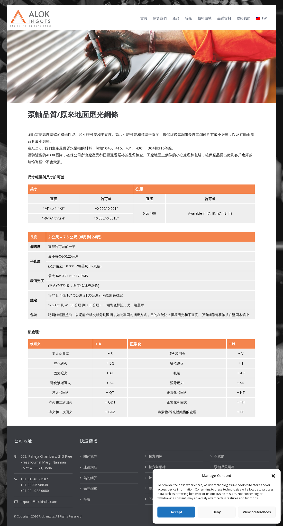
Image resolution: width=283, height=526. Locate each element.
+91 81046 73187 (34, 479)
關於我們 (160, 18)
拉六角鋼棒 (157, 467)
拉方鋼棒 (155, 456)
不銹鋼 (219, 456)
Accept (176, 512)
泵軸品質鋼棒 (224, 467)
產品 (176, 18)
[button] (273, 475)
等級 (188, 18)
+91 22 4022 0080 (34, 490)
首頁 (143, 18)
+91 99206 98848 (34, 484)
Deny (216, 512)
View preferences (257, 512)
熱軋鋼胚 (90, 477)
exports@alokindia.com (38, 501)
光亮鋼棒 (90, 488)
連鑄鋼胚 (90, 467)
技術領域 (204, 18)
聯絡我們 (243, 18)
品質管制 (224, 18)
